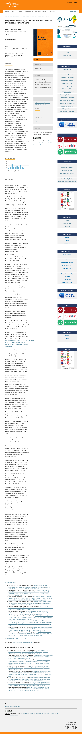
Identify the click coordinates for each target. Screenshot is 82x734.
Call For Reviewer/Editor (67, 176)
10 (14, 638)
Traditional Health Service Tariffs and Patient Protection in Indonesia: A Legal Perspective (30, 616)
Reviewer (67, 58)
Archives (12, 16)
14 (21, 638)
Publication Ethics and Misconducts (67, 91)
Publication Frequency (67, 77)
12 (17, 638)
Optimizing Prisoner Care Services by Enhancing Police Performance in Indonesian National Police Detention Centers (29, 661)
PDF (37, 59)
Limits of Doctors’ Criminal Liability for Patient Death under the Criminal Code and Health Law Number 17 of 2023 (29, 683)
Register (69, 2)
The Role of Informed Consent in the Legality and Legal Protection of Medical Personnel (29, 602)
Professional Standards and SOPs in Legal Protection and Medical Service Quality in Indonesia (29, 632)
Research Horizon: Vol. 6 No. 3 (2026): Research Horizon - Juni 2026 (29, 587)
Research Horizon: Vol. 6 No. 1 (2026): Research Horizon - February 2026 (30, 634)
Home (7, 11)
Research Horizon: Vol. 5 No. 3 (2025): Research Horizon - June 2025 (28, 652)
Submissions (29, 11)
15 (22, 638)
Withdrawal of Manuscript (67, 103)
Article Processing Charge (67, 100)
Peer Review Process (67, 80)
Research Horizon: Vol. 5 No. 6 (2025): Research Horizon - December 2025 (28, 613)
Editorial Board (40, 11)
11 (16, 638)
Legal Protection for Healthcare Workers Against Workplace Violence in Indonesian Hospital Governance (28, 687)
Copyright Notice (67, 170)
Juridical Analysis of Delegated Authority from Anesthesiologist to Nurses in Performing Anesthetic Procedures (29, 678)
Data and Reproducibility (67, 72)
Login (75, 2)
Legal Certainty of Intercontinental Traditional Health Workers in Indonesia (28, 607)
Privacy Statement (67, 109)
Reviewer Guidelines (67, 167)
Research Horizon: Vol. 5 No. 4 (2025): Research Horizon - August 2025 (27, 600)
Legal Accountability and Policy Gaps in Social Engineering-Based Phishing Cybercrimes (29, 651)
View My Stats (14, 715)
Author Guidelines (67, 165)
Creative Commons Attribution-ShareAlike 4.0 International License (42, 143)
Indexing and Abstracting (67, 111)
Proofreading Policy (67, 179)
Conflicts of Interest (67, 75)
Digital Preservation (67, 106)
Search (73, 11)
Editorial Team (67, 55)
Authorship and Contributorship (67, 181)
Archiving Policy (67, 86)
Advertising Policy (67, 89)
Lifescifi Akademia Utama (12, 706)
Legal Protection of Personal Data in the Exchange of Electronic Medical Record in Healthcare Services (28, 612)
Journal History (67, 69)
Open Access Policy (67, 83)
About (13, 11)
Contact (52, 11)
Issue (20, 11)
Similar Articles (10, 582)
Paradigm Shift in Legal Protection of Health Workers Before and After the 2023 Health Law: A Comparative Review (30, 627)
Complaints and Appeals (67, 173)
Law (36, 121)
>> (25, 638)
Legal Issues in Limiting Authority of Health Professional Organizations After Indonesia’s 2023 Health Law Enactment (30, 597)
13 (19, 638)
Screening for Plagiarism (67, 95)
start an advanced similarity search (22, 642)
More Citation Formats (42, 92)
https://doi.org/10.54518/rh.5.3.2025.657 (16, 49)
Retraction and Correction (67, 97)
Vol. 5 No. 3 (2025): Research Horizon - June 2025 (30, 16)
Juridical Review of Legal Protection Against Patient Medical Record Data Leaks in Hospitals (27, 586)
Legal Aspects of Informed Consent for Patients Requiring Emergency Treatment (30, 655)
